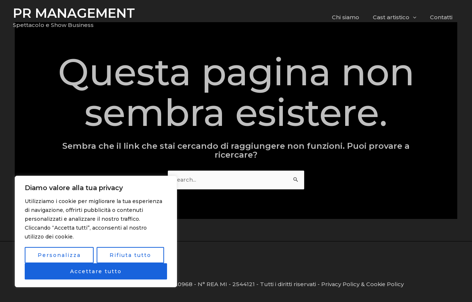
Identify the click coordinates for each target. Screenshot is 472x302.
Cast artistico (398, 17)
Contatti (442, 17)
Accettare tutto (96, 271)
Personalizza (59, 255)
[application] (416, 17)
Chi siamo (351, 17)
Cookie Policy (386, 284)
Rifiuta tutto (130, 255)
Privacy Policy (340, 284)
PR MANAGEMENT (74, 13)
